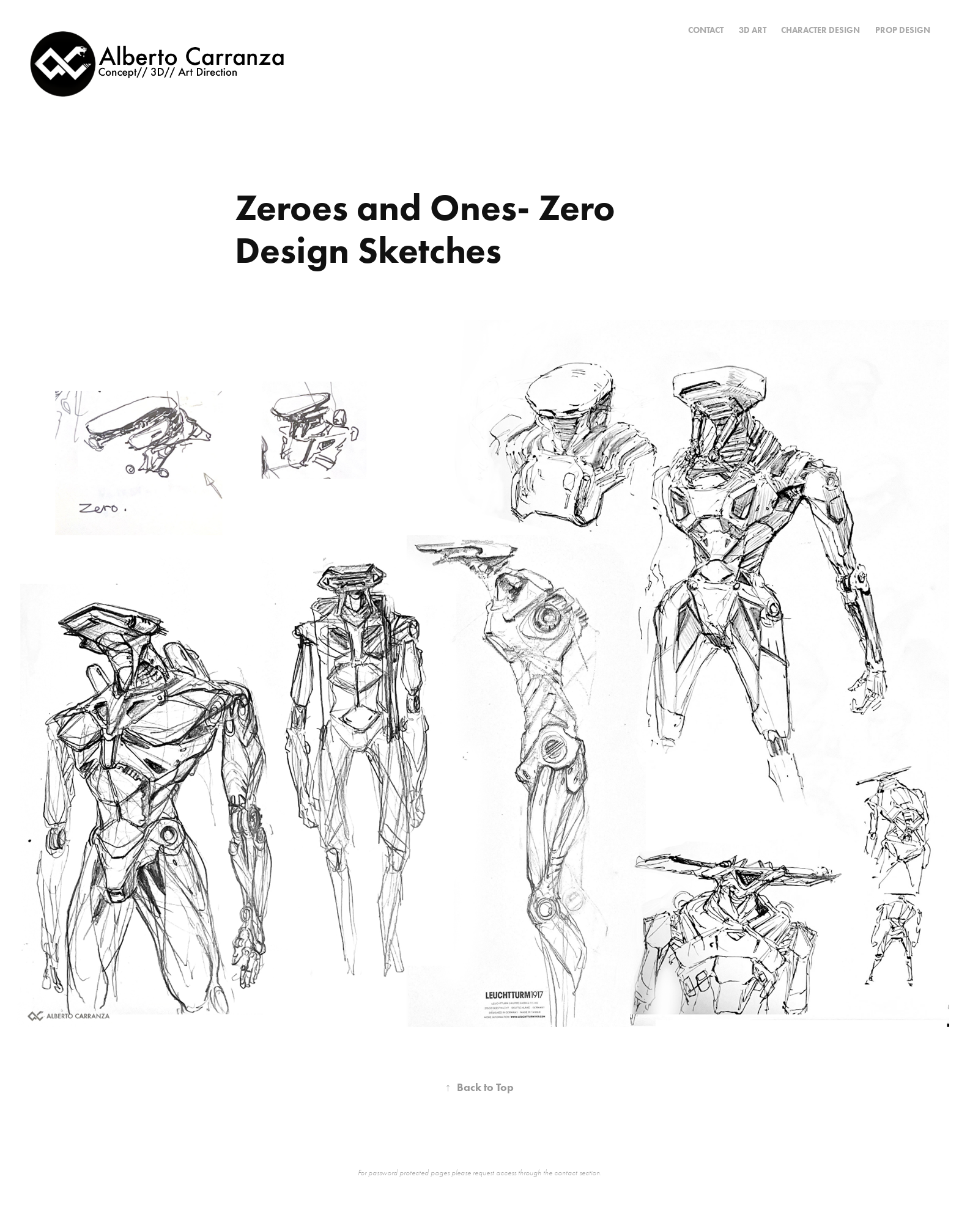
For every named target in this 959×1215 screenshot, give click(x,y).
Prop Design (902, 30)
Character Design (820, 30)
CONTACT (706, 30)
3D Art (752, 30)
